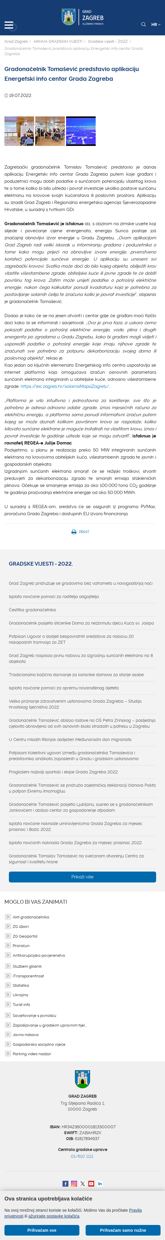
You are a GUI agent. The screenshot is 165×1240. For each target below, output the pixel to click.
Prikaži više (82, 877)
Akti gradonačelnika (31, 917)
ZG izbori (21, 926)
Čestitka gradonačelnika (32, 609)
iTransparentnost (28, 976)
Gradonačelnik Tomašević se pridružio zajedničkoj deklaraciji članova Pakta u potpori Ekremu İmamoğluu (82, 788)
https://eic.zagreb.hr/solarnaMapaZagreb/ (65, 386)
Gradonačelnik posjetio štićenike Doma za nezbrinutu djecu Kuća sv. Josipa (81, 623)
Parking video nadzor (32, 1054)
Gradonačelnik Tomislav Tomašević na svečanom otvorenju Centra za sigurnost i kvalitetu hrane (76, 859)
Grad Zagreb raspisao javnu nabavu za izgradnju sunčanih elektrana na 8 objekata (81, 658)
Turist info (21, 1004)
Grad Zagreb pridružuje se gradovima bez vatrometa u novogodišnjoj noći (81, 583)
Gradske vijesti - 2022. (108, 41)
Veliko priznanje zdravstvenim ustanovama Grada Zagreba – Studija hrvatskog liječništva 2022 (75, 704)
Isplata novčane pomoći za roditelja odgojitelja (54, 596)
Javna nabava (26, 1034)
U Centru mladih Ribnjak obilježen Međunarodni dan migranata (70, 739)
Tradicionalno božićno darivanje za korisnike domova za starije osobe (76, 674)
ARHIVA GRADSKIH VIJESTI (57, 41)
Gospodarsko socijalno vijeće (39, 1044)
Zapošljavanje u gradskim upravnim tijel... (49, 1025)
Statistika (21, 985)
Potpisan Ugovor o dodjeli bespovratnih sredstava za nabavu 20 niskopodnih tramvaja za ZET (71, 639)
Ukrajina (20, 995)
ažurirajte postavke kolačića (53, 1216)
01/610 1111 (82, 1156)
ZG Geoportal (25, 936)
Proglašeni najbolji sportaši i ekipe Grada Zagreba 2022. (63, 772)
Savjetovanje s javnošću (34, 1015)
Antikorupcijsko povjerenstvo (39, 955)
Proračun (21, 945)
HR (156, 24)
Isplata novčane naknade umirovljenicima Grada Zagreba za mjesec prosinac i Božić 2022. (75, 826)
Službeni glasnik (27, 966)
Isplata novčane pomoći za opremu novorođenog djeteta (64, 688)
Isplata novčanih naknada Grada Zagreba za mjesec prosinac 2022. (75, 842)
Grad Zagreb (16, 41)
